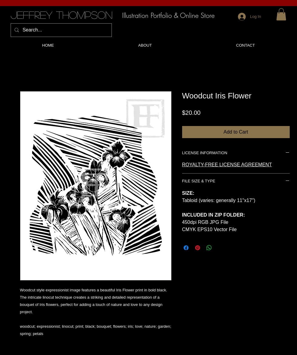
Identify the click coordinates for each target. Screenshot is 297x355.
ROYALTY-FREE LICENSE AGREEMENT (227, 164)
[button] (281, 14)
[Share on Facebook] (186, 247)
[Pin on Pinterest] (197, 247)
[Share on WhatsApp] (209, 247)
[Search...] (60, 30)
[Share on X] (220, 247)
